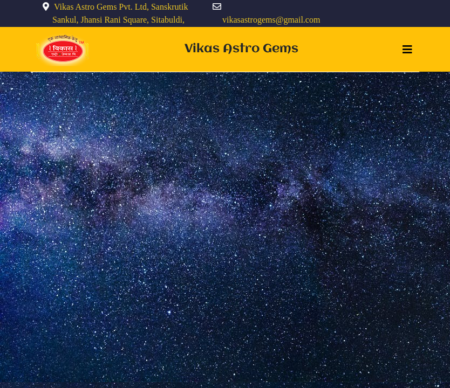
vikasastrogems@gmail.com (271, 19)
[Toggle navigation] (407, 49)
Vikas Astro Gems (241, 49)
